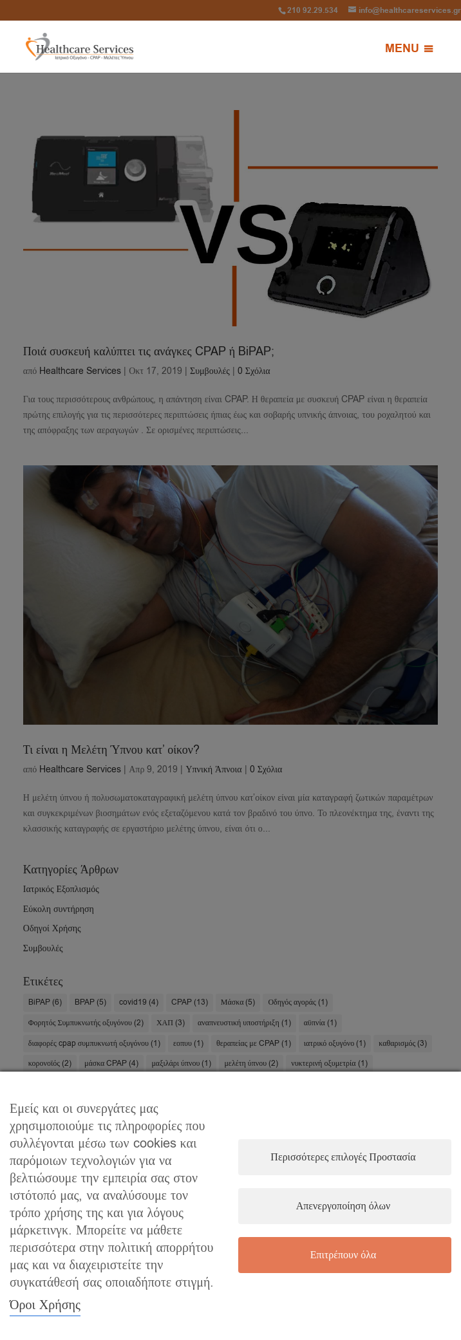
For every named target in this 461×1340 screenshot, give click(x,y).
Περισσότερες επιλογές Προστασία (342, 1157)
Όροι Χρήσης (45, 1305)
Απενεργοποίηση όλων (343, 1206)
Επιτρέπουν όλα (343, 1255)
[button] (402, 49)
